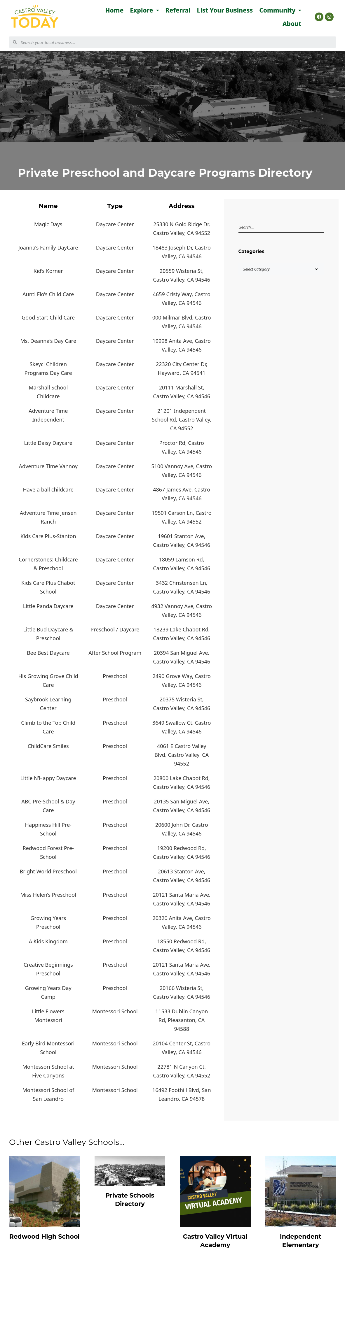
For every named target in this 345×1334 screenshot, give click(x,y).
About (292, 24)
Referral (178, 10)
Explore (144, 10)
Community (280, 10)
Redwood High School (44, 1236)
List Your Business (225, 10)
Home (114, 10)
